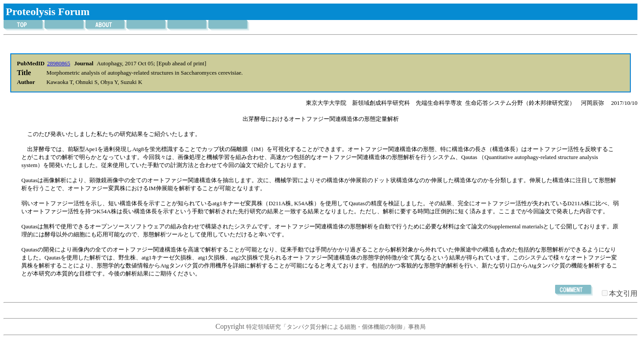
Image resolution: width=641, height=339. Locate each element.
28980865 (58, 63)
